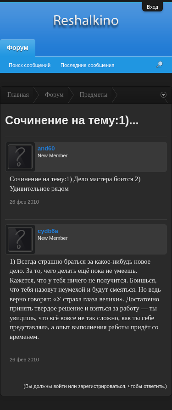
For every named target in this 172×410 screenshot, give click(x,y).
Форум (17, 47)
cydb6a (48, 230)
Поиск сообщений (29, 65)
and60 (46, 148)
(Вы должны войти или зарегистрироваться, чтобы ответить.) (95, 386)
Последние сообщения (87, 65)
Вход (152, 7)
